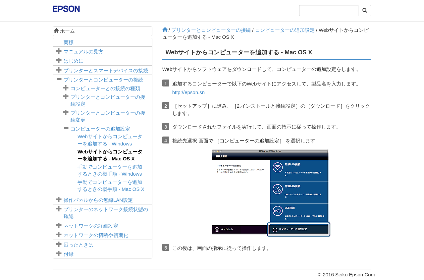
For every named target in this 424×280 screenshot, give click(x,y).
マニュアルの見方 (83, 51)
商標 (69, 42)
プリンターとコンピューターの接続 (103, 80)
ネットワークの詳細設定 (91, 226)
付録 (69, 254)
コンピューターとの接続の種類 (105, 88)
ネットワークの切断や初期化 (96, 235)
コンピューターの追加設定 (100, 129)
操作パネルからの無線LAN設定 (98, 200)
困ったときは (78, 245)
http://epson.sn (188, 92)
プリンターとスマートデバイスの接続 (106, 70)
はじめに (73, 61)
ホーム (64, 31)
